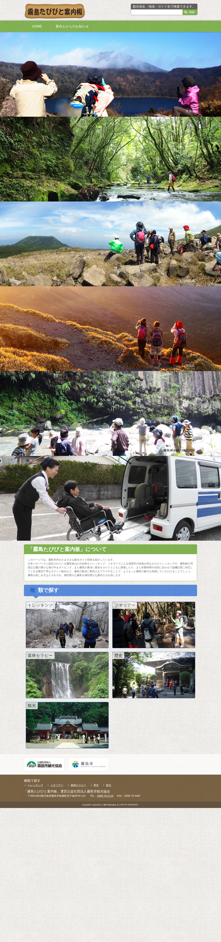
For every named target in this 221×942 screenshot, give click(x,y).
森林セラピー (78, 785)
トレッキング (35, 785)
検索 (192, 12)
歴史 (96, 785)
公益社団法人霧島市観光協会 (44, 764)
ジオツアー (56, 785)
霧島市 (88, 764)
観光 (108, 785)
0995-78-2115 (105, 795)
